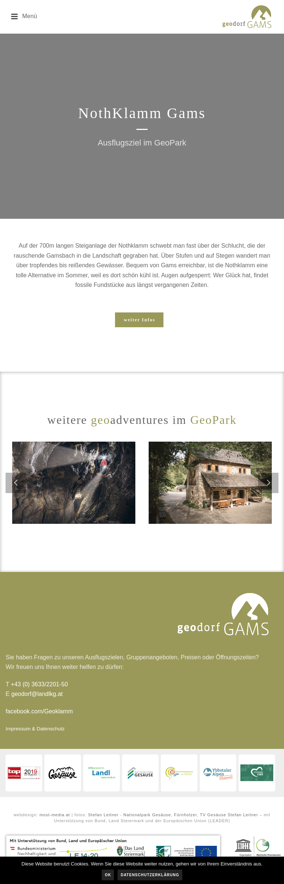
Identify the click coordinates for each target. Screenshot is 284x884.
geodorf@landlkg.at (36, 694)
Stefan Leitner (103, 815)
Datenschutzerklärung (150, 875)
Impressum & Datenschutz (35, 728)
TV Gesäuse (213, 815)
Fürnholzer (185, 815)
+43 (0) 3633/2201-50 (39, 684)
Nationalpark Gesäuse (147, 815)
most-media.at (55, 815)
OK (108, 875)
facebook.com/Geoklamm (39, 711)
